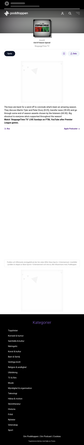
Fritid (10, 414)
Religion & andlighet (17, 367)
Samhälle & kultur (16, 341)
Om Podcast (46, 436)
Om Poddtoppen (31, 436)
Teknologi (12, 393)
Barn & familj (14, 357)
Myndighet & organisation (20, 388)
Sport (10, 430)
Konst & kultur (14, 351)
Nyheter (11, 419)
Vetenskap (13, 425)
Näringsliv (12, 346)
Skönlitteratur (14, 404)
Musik (11, 383)
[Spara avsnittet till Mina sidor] (64, 53)
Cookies (57, 436)
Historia (11, 409)
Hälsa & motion (15, 398)
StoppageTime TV (42, 46)
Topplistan (13, 330)
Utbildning (13, 372)
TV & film (12, 377)
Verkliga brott (14, 362)
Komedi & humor (16, 336)
